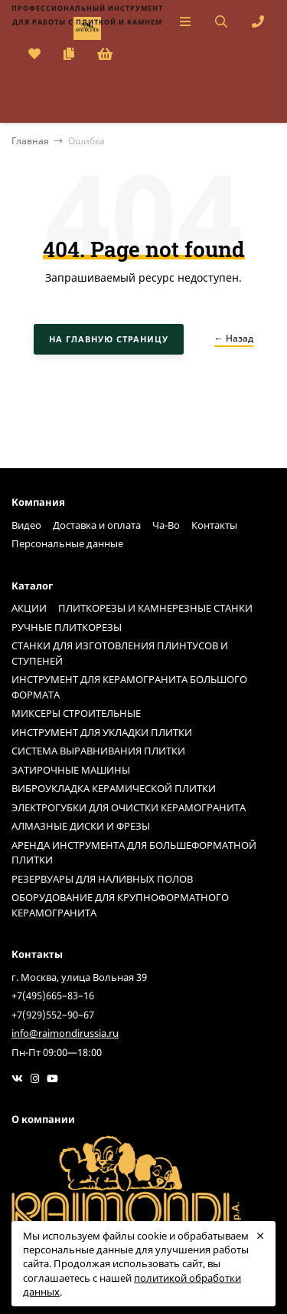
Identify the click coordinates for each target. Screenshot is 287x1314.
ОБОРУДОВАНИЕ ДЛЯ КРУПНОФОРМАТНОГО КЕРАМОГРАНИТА (120, 904)
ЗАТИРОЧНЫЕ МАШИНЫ (70, 770)
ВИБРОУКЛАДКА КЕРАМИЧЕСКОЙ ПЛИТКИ (113, 788)
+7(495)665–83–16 (52, 995)
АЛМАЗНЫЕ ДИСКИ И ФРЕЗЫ (80, 826)
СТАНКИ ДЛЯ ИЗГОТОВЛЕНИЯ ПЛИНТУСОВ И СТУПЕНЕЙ (119, 653)
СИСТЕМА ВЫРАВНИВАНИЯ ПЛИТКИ (98, 751)
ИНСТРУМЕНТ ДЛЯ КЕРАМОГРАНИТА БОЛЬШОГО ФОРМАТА (129, 687)
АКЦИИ (29, 608)
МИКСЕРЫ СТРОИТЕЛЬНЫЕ (76, 713)
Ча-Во (166, 525)
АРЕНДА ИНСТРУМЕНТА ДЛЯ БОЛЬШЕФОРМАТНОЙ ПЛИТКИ (133, 852)
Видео (26, 525)
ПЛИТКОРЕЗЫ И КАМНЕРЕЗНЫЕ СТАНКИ (155, 608)
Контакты (214, 525)
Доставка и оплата (97, 525)
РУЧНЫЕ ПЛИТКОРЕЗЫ (66, 627)
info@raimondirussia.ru (65, 1033)
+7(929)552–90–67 (52, 1015)
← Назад (233, 338)
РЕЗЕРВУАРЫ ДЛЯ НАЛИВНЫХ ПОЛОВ (102, 879)
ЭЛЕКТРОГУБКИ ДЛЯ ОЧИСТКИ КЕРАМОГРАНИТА (128, 807)
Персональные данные (67, 543)
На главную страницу (108, 339)
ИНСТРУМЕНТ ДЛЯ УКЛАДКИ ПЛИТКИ (101, 732)
